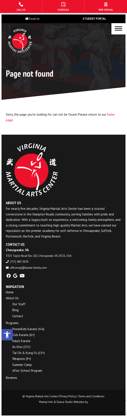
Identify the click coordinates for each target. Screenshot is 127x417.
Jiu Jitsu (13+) (21, 347)
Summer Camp (22, 365)
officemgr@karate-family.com (28, 268)
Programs (12, 323)
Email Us (34, 19)
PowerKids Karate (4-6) (28, 329)
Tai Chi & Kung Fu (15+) (28, 353)
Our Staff (19, 304)
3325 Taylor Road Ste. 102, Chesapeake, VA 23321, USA (39, 256)
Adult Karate (21, 341)
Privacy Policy (67, 396)
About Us (12, 298)
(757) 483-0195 (19, 261)
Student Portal (94, 19)
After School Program (27, 371)
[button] (7, 334)
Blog (15, 310)
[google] (15, 276)
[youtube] (22, 276)
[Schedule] (63, 6)
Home (10, 292)
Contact (17, 316)
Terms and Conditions (91, 396)
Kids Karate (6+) (23, 335)
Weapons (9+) (21, 359)
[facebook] (8, 276)
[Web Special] (106, 6)
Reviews (11, 378)
